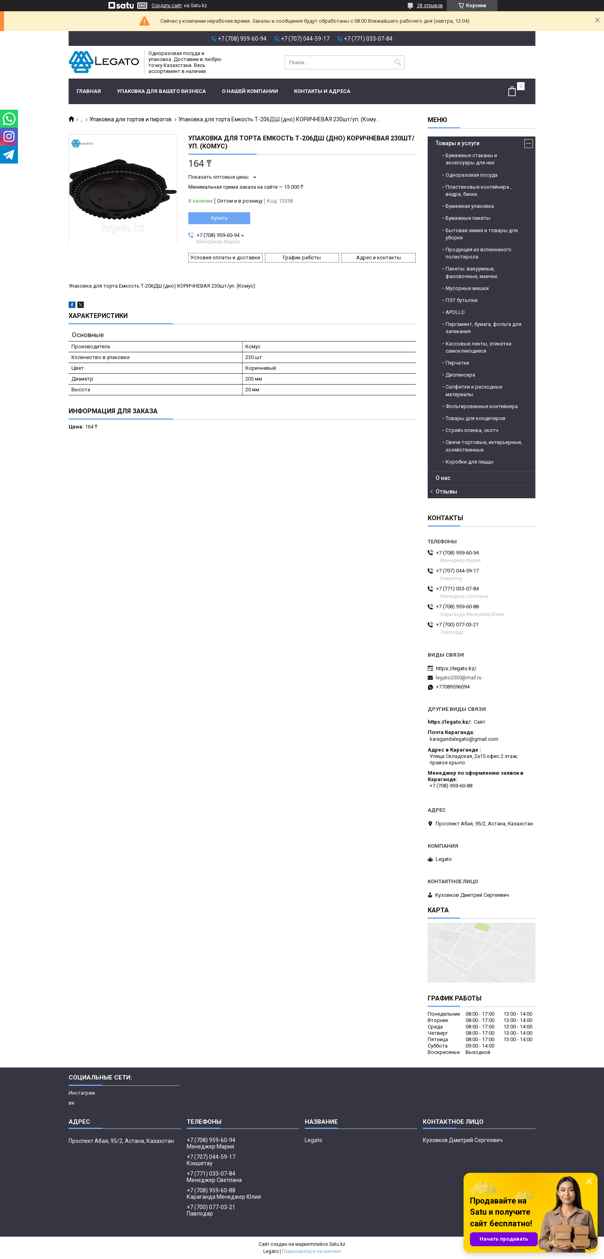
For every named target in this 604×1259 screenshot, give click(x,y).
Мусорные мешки (467, 288)
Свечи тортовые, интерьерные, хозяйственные (484, 445)
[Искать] (398, 62)
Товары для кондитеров (475, 418)
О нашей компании (250, 91)
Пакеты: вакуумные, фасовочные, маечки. (472, 272)
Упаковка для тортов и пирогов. (131, 119)
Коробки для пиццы (469, 462)
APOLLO (455, 312)
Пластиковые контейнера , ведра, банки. (478, 190)
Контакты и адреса (322, 91)
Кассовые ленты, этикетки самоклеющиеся (478, 347)
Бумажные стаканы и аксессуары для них (471, 159)
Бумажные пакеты (468, 218)
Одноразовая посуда (471, 175)
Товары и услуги (458, 143)
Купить (219, 218)
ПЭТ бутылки (462, 300)
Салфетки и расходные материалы (474, 390)
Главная (89, 91)
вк (72, 1103)
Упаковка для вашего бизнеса (161, 91)
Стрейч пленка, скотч (472, 430)
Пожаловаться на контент (311, 1251)
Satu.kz (337, 1244)
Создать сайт (167, 5)
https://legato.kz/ (456, 668)
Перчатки (457, 363)
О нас (443, 478)
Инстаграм (82, 1093)
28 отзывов (430, 5)
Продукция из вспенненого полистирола (478, 253)
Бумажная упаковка (470, 206)
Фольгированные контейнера (482, 406)
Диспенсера (460, 375)
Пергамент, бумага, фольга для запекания (483, 327)
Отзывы (446, 491)
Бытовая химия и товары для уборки (482, 234)
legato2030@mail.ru (459, 678)
